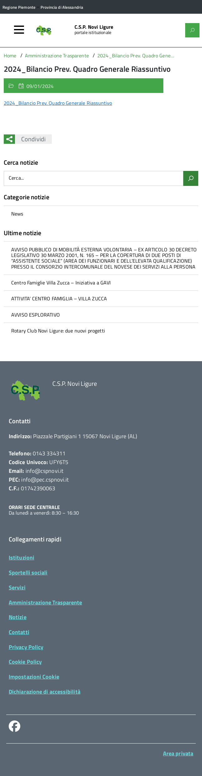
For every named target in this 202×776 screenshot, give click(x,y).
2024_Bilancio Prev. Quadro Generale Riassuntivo (58, 103)
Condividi (30, 139)
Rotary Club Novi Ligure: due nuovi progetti (58, 330)
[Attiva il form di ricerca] (192, 30)
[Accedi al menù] (19, 30)
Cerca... (16, 178)
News (17, 213)
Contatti (19, 632)
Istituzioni (21, 557)
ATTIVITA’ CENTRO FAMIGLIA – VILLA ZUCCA (59, 298)
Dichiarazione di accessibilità (44, 691)
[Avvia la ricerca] (190, 178)
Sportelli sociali (28, 572)
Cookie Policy (25, 661)
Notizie (17, 617)
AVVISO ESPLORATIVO (35, 314)
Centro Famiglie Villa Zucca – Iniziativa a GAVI (61, 282)
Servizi (17, 587)
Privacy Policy (26, 647)
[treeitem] (101, 213)
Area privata (178, 753)
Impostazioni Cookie (34, 676)
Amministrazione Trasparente (45, 602)
